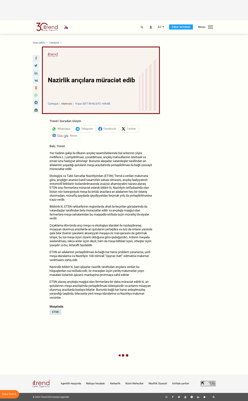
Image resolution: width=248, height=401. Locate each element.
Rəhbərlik (115, 383)
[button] (36, 58)
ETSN (55, 311)
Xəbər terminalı (181, 26)
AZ (159, 27)
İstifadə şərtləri (180, 383)
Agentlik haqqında (71, 383)
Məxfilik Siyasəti (158, 383)
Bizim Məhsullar (135, 383)
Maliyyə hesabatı (95, 383)
